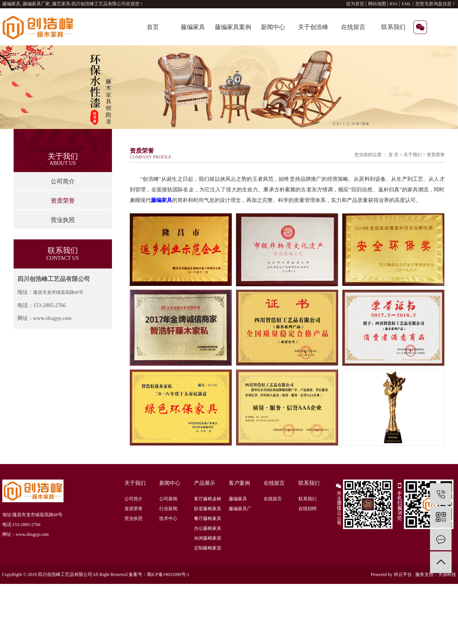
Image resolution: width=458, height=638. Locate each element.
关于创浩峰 (313, 27)
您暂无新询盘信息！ (435, 3)
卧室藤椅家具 (207, 508)
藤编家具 (193, 27)
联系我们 (393, 27)
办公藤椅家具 (207, 528)
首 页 (393, 154)
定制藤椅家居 (207, 548)
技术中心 (168, 518)
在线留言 (353, 27)
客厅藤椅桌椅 (207, 498)
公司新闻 (168, 498)
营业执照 (63, 220)
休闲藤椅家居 (207, 538)
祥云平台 (403, 574)
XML (406, 3)
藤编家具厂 (240, 508)
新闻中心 (273, 27)
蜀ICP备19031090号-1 (168, 574)
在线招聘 (307, 508)
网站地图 (377, 3)
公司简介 (63, 181)
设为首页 (355, 3)
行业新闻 (168, 508)
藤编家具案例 (233, 27)
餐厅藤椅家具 (207, 518)
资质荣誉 (63, 200)
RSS (393, 3)
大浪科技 (447, 574)
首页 (153, 27)
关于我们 (413, 154)
